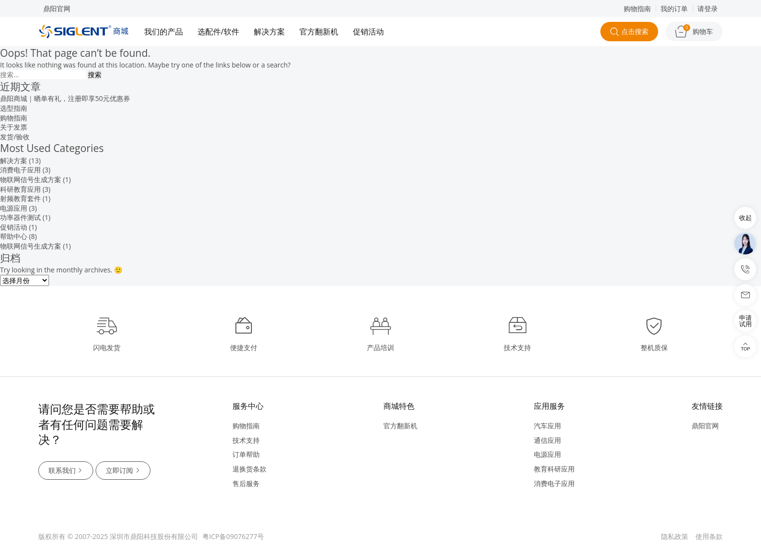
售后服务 (246, 483)
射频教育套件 (20, 198)
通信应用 (547, 440)
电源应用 (13, 208)
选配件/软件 (218, 31)
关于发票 (13, 127)
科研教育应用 (20, 189)
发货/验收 (15, 136)
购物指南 (637, 8)
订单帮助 (246, 454)
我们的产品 (163, 31)
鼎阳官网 (56, 8)
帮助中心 (13, 236)
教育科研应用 (554, 468)
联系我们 (66, 470)
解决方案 (269, 31)
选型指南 (13, 108)
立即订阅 (123, 470)
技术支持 (246, 440)
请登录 (707, 8)
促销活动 (368, 31)
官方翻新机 (318, 31)
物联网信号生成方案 (30, 179)
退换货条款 (249, 468)
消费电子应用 (20, 169)
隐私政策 (674, 536)
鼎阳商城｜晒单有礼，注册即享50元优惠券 (65, 98)
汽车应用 (547, 425)
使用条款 (709, 536)
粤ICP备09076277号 (233, 536)
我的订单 (674, 8)
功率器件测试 (20, 217)
